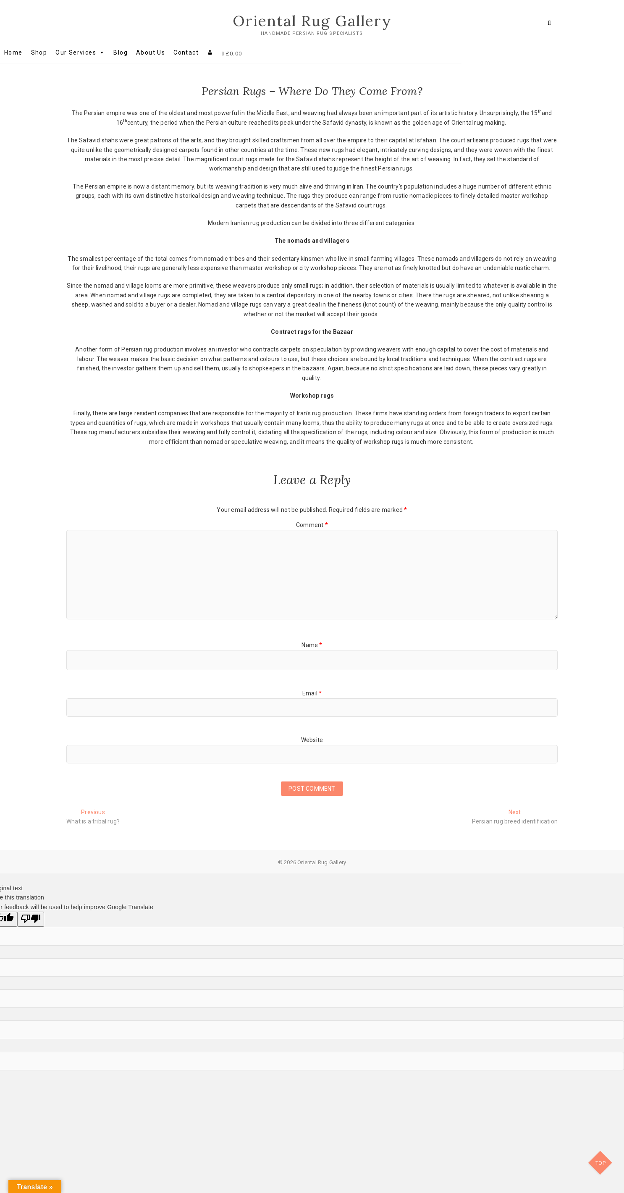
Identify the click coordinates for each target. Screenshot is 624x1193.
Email (312, 693)
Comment (312, 525)
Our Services (146, 53)
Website (312, 740)
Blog (187, 53)
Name (312, 645)
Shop (105, 53)
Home (80, 53)
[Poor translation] (30, 920)
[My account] (276, 53)
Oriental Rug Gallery (312, 21)
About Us (216, 53)
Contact (252, 53)
